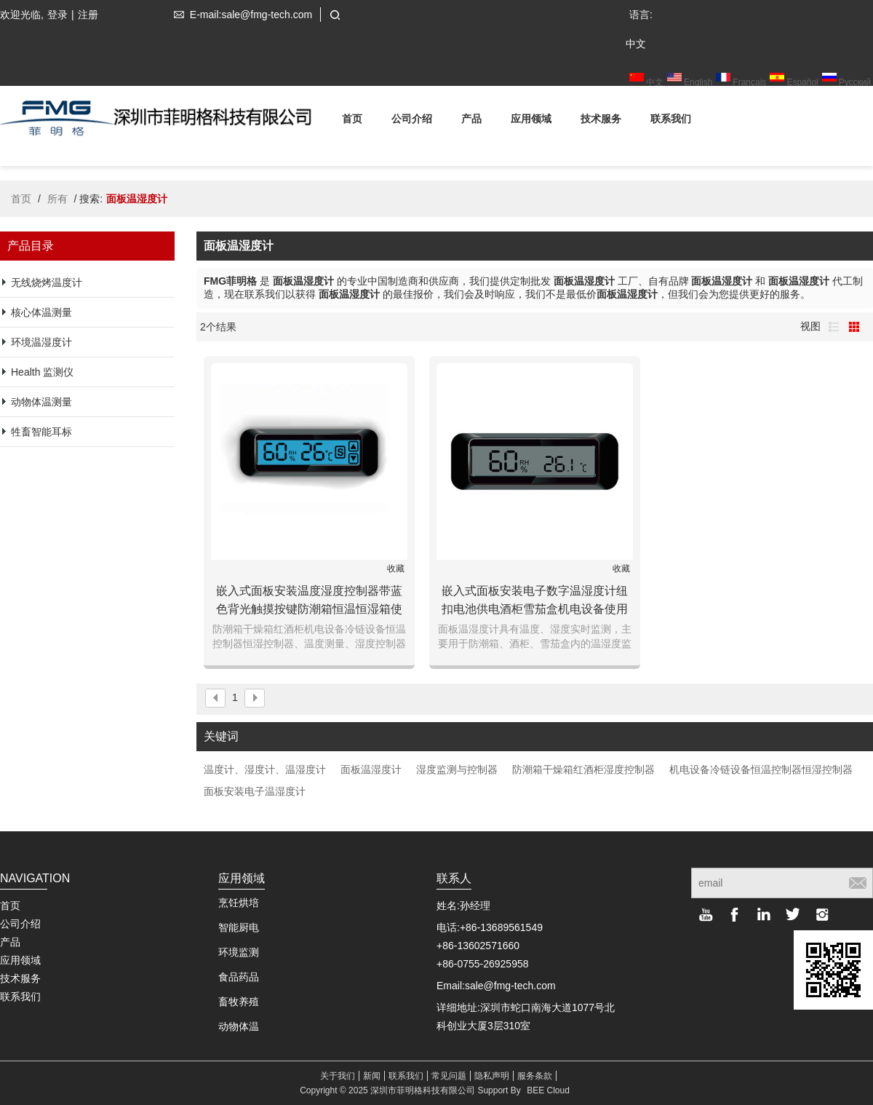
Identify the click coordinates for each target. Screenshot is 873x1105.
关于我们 (337, 1076)
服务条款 (534, 1076)
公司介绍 (411, 121)
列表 (833, 327)
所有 (57, 199)
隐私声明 (491, 1076)
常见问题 (448, 1076)
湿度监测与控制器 (457, 769)
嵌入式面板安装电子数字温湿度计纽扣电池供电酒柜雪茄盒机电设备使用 (535, 600)
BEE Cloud (548, 1090)
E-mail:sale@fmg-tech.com (240, 14)
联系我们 (670, 121)
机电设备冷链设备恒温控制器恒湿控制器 (761, 769)
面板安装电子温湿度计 (255, 791)
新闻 (371, 1076)
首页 (352, 121)
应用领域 (531, 121)
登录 (57, 14)
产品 (471, 121)
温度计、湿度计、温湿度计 (265, 769)
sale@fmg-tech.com (510, 985)
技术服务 (601, 121)
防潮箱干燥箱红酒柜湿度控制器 (583, 769)
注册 (88, 14)
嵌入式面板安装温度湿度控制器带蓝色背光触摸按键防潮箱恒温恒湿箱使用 (309, 601)
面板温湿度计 (371, 769)
